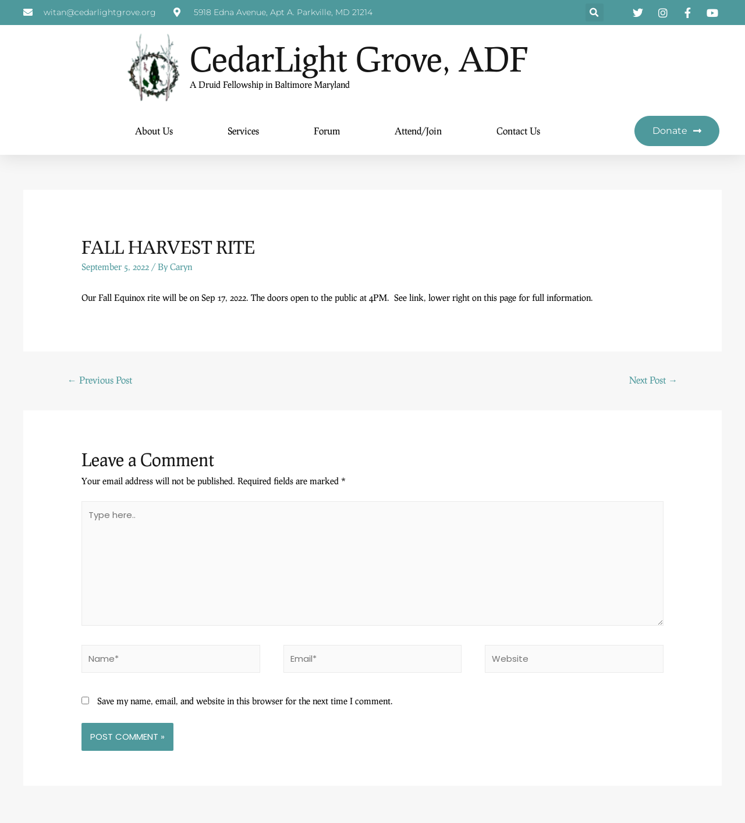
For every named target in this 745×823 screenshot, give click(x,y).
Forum (327, 131)
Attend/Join (418, 131)
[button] (595, 13)
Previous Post (100, 380)
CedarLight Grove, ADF (368, 58)
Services (243, 131)
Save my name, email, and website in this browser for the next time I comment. (245, 703)
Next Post (653, 380)
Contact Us (518, 131)
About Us (154, 131)
